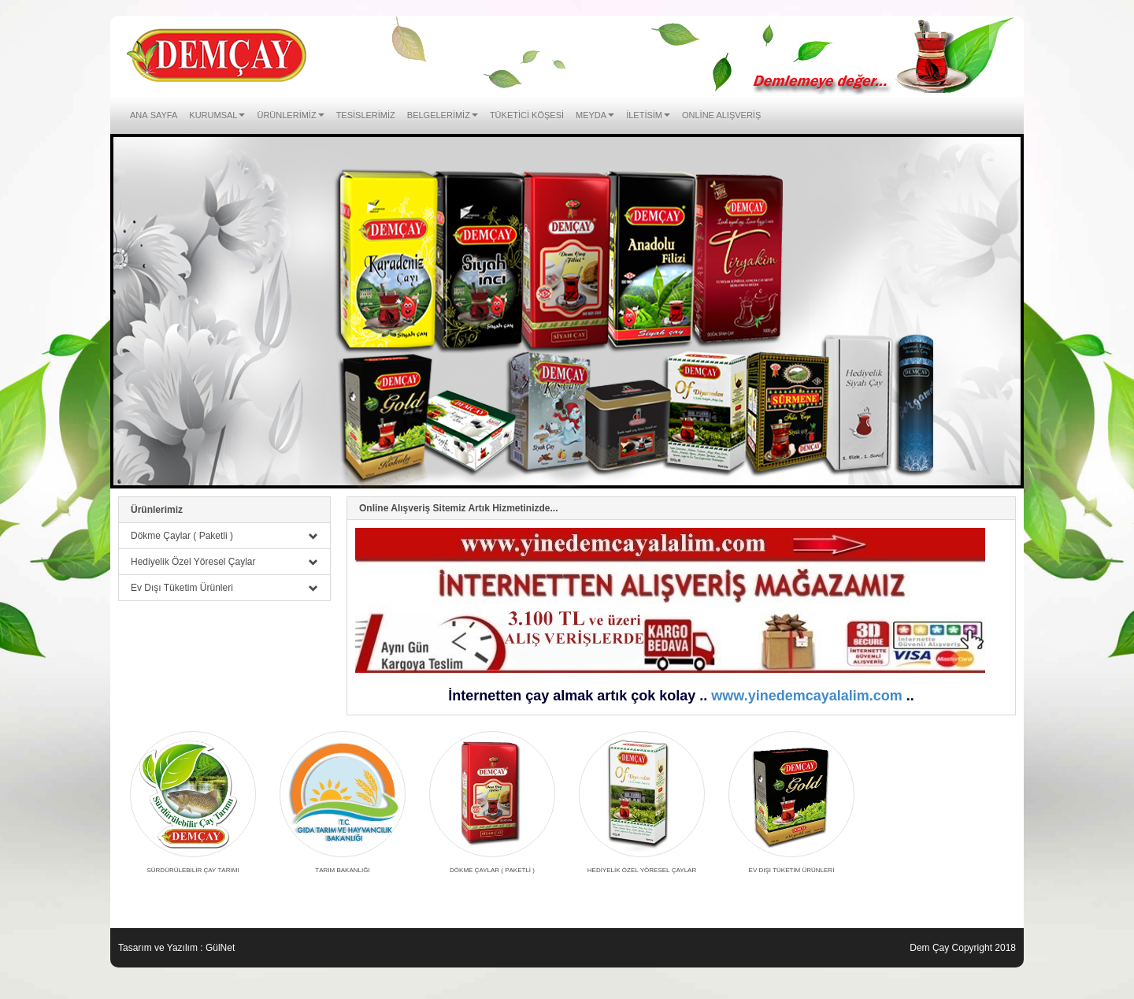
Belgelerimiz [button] (442, 114)
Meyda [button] (595, 114)
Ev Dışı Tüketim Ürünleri (224, 587)
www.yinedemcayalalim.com (806, 696)
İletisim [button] (648, 114)
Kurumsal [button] (217, 114)
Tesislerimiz (365, 114)
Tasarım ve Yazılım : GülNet (176, 947)
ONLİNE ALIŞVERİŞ (721, 114)
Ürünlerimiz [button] (290, 114)
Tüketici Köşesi (527, 114)
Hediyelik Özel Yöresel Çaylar (224, 561)
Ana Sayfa (153, 114)
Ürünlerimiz (157, 509)
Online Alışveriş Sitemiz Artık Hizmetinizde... (458, 508)
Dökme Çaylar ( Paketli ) (224, 535)
